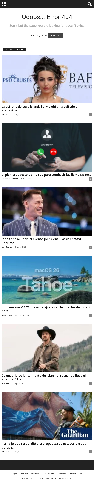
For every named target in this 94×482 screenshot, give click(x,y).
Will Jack (6, 114)
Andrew (5, 383)
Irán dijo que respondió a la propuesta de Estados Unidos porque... (44, 445)
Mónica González (10, 179)
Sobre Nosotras (49, 474)
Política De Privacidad (30, 474)
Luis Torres (7, 247)
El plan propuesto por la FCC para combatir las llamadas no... (46, 175)
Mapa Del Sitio (76, 474)
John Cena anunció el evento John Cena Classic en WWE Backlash (42, 241)
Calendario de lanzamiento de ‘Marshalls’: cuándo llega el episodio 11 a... (44, 377)
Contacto (63, 474)
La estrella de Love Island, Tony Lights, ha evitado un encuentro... (41, 108)
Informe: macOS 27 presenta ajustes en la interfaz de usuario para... (47, 309)
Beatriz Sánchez (9, 315)
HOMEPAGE (56, 35)
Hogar (14, 474)
